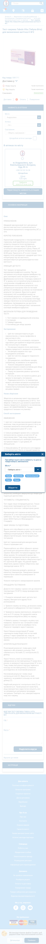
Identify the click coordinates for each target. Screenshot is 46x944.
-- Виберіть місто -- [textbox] (14, 453)
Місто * (8, 449)
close (42, 438)
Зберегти (12, 471)
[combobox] (23, 453)
